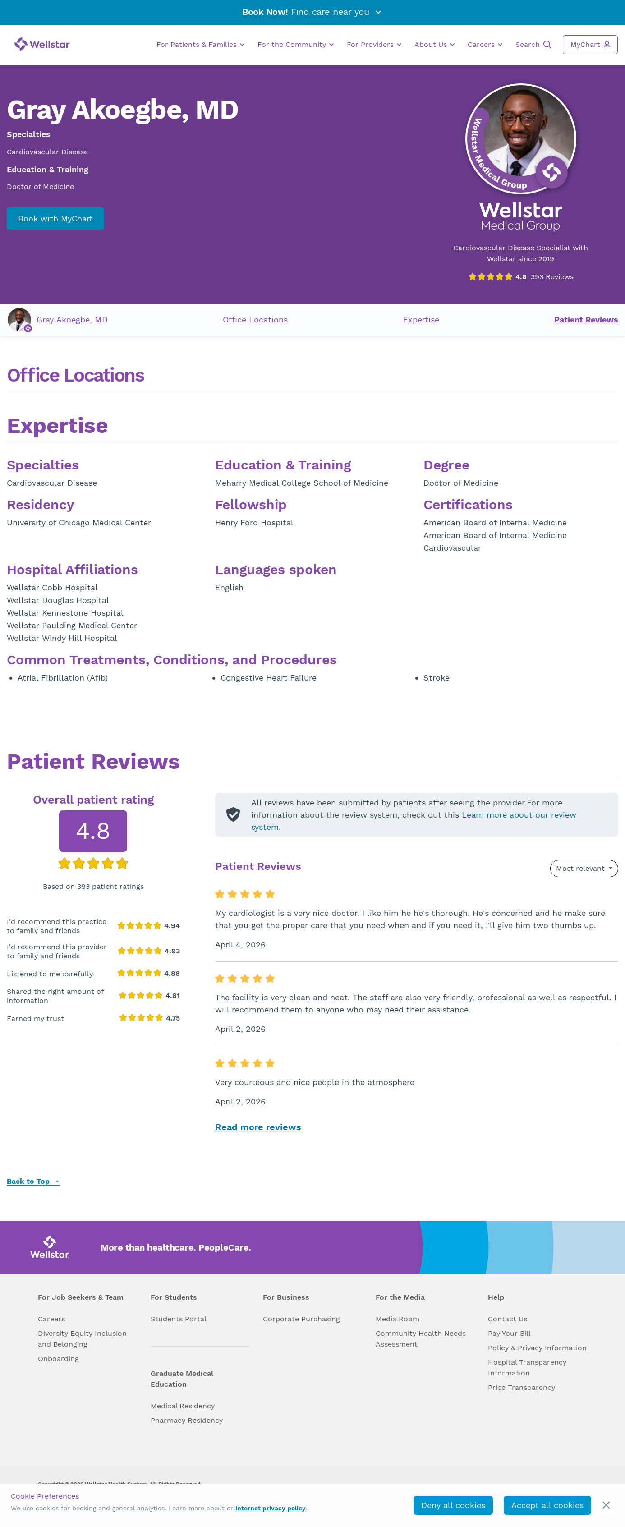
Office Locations (255, 319)
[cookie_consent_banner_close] (606, 1505)
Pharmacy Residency (187, 1420)
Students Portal (179, 1319)
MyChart (590, 44)
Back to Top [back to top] (33, 1182)
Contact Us (507, 1319)
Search (533, 44)
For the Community (295, 44)
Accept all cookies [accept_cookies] (547, 1505)
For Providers (374, 44)
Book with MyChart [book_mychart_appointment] (55, 218)
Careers (485, 44)
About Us (434, 44)
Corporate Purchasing (301, 1319)
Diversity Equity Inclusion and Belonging (82, 1338)
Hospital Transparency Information (527, 1367)
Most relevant (581, 868)
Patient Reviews (586, 319)
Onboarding (58, 1358)
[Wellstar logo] (42, 44)
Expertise (421, 319)
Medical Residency (183, 1406)
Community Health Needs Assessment (421, 1338)
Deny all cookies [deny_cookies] (453, 1505)
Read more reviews (258, 1127)
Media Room (397, 1319)
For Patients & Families (200, 44)
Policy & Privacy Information (537, 1347)
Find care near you (312, 11)
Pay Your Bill (509, 1333)
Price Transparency (521, 1387)
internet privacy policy (270, 1508)
